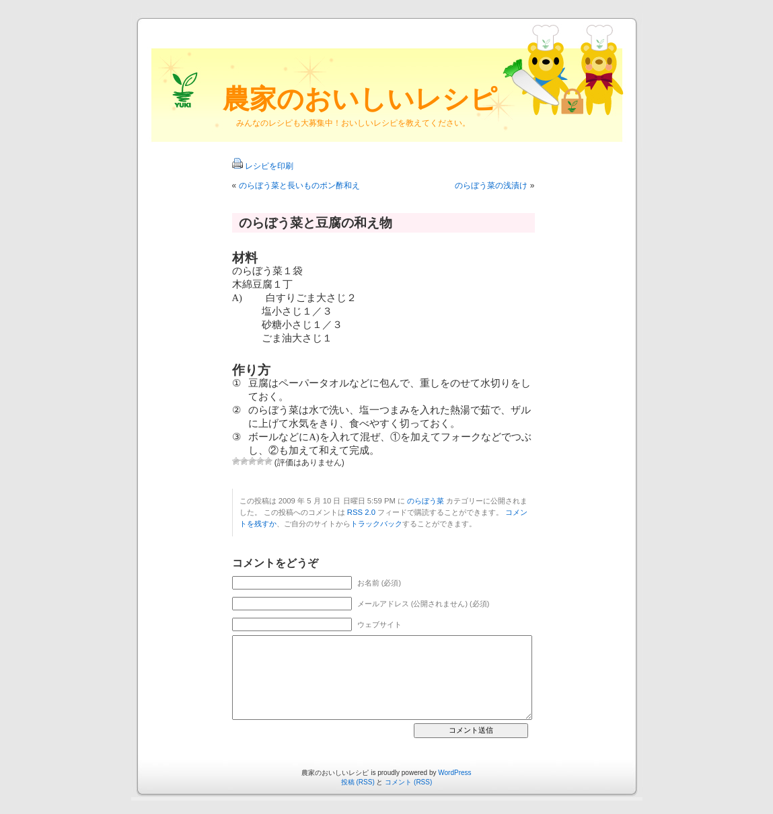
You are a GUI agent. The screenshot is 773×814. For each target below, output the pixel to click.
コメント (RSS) (408, 782)
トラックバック (376, 524)
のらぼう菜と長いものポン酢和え (299, 185)
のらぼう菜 (425, 501)
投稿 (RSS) (358, 782)
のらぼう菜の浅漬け (491, 185)
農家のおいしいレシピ (360, 99)
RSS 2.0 (361, 512)
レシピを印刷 (269, 166)
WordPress (454, 772)
